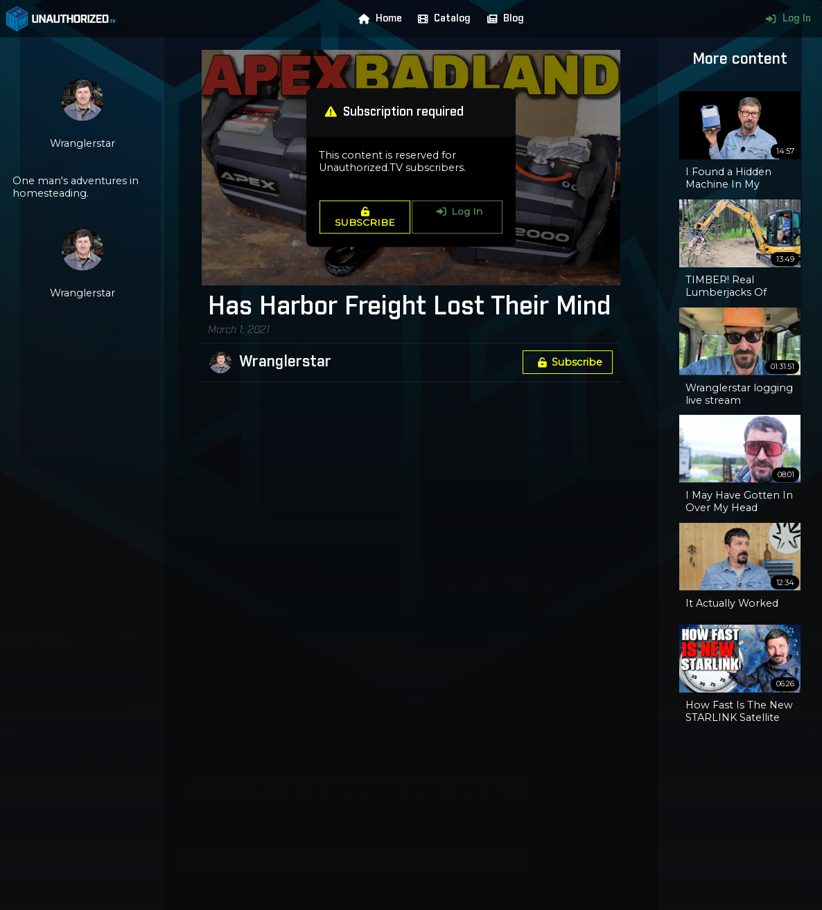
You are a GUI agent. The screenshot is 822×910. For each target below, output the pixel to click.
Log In (785, 19)
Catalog (441, 19)
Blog (502, 19)
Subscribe (567, 362)
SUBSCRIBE (365, 217)
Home (377, 19)
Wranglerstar (285, 362)
